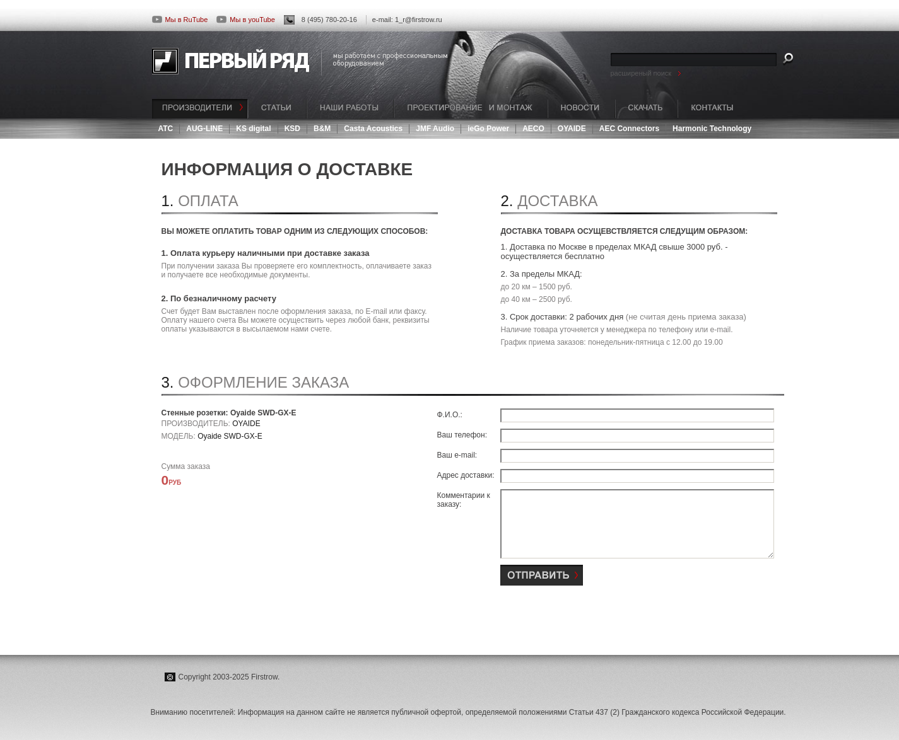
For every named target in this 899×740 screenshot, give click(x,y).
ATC (165, 128)
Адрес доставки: (466, 475)
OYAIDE (572, 128)
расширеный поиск (641, 73)
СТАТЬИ (277, 109)
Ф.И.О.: (449, 414)
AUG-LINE (204, 128)
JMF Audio (435, 128)
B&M (322, 128)
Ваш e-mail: (457, 455)
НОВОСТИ (581, 109)
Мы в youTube (245, 19)
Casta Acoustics (373, 128)
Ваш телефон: (462, 435)
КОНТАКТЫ (712, 109)
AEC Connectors (629, 128)
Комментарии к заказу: (463, 500)
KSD (292, 128)
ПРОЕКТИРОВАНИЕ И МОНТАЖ (471, 109)
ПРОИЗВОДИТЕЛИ (200, 109)
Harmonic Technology (712, 128)
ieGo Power (488, 128)
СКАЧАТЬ (646, 109)
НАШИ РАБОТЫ (350, 109)
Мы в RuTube (180, 19)
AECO (533, 128)
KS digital (253, 128)
